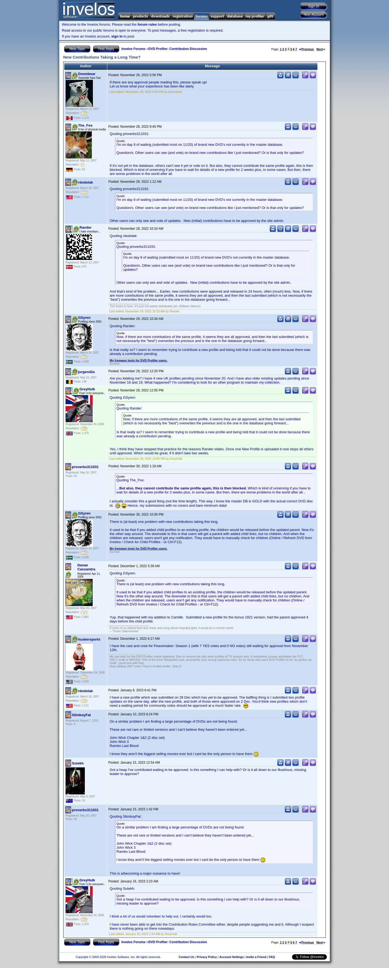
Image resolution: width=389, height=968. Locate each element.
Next (320, 49)
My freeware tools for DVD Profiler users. (138, 360)
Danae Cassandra (86, 567)
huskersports (89, 639)
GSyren (84, 318)
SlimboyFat (81, 715)
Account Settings (231, 957)
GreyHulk (87, 389)
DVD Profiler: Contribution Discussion (177, 49)
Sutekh (77, 763)
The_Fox (85, 125)
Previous (306, 49)
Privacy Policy (207, 957)
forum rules (147, 24)
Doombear (86, 74)
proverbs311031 (85, 467)
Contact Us (186, 957)
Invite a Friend (256, 957)
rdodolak (85, 182)
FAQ (272, 957)
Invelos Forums (133, 49)
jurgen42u (86, 372)
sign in (117, 36)
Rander (85, 227)
